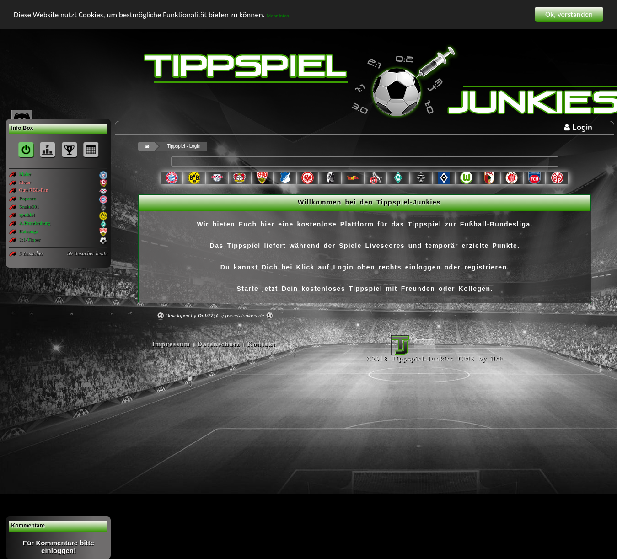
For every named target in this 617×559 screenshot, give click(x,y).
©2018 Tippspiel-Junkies (410, 358)
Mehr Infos (278, 16)
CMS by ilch (481, 358)
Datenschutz (218, 344)
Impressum (171, 344)
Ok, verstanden (569, 14)
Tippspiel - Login (183, 146)
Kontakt (261, 344)
